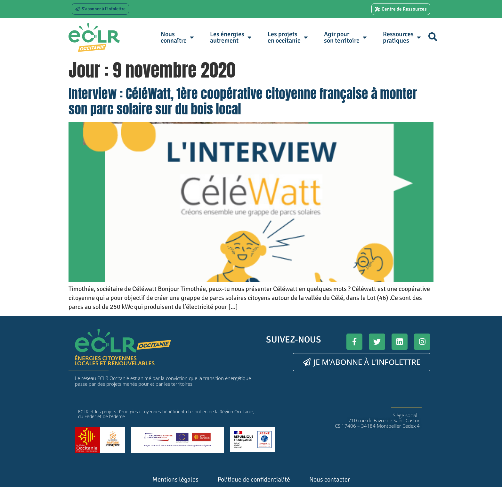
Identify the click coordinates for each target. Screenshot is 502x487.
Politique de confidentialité (254, 479)
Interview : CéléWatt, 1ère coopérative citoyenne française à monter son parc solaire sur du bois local (243, 101)
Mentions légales (175, 479)
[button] (432, 36)
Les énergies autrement (231, 37)
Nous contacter (329, 479)
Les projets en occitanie (288, 37)
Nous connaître (177, 37)
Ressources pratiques (402, 37)
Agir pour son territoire (345, 37)
